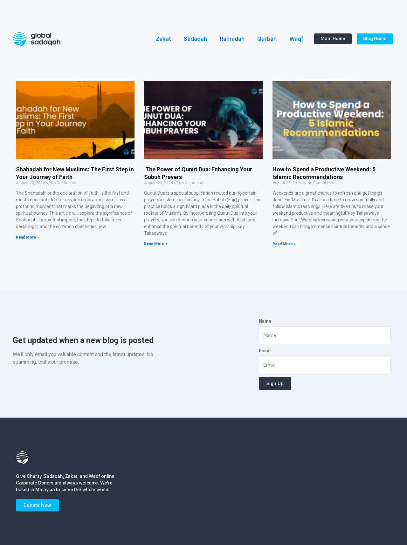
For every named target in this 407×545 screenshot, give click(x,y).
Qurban (267, 39)
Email (265, 350)
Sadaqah (195, 39)
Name (265, 321)
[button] (332, 38)
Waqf (296, 39)
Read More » (27, 237)
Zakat (163, 39)
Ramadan (232, 39)
